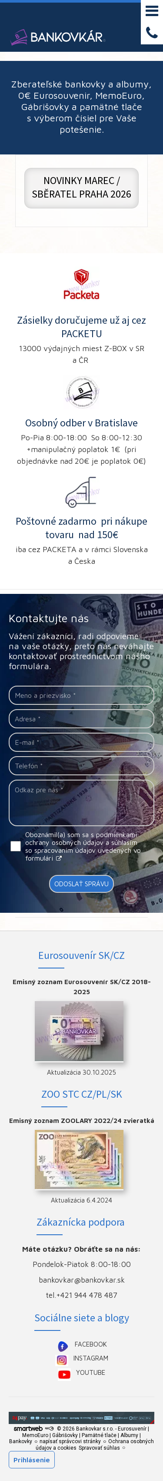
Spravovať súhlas (99, 1448)
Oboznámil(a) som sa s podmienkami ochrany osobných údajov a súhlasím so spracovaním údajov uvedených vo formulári (83, 846)
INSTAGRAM (90, 1358)
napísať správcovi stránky (70, 1441)
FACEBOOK (91, 1344)
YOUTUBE (90, 1372)
